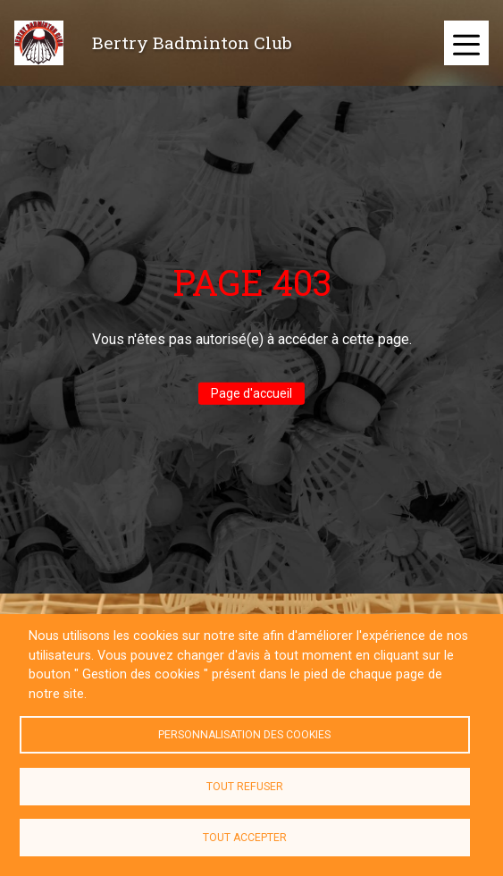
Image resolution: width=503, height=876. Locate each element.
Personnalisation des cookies (244, 735)
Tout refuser (244, 786)
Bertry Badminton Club (192, 42)
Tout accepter (245, 837)
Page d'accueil (251, 393)
